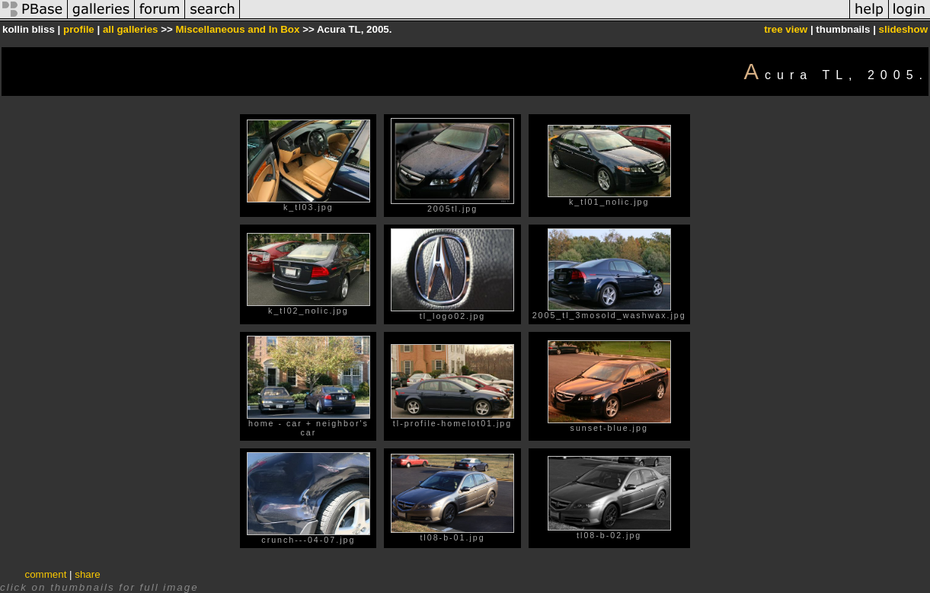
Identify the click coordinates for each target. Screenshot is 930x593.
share (87, 574)
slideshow (903, 29)
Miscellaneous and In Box (237, 29)
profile (78, 29)
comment (46, 574)
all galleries (130, 29)
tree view (785, 29)
